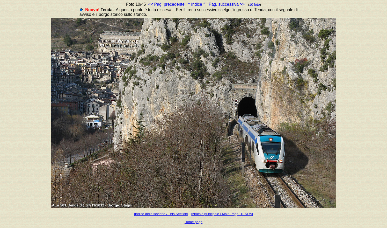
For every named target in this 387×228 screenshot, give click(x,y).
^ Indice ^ (196, 4)
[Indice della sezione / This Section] (161, 214)
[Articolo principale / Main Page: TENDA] (222, 214)
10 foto (254, 4)
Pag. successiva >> (227, 4)
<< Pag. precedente (166, 4)
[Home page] (193, 222)
